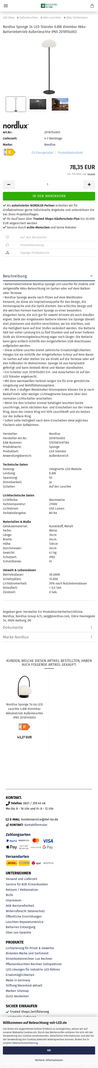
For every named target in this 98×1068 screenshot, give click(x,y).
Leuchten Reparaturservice (25, 922)
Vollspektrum (52, 964)
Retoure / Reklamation (22, 890)
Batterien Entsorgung (20, 927)
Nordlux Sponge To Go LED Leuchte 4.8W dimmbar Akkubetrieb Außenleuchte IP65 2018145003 (24, 711)
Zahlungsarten (18, 834)
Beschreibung (15, 276)
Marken (11, 991)
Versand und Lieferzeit (21, 879)
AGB (8, 906)
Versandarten (17, 856)
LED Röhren (52, 969)
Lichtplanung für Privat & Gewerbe (30, 948)
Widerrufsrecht (16, 911)
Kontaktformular (35, 825)
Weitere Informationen (49, 1060)
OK (49, 1050)
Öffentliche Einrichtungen (24, 916)
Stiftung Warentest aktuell (24, 985)
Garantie (25, 932)
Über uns (12, 932)
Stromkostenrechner (20, 959)
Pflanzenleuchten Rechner (24, 964)
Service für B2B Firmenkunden (27, 884)
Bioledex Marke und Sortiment (27, 953)
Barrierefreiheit (23, 906)
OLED (9, 996)
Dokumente (13, 627)
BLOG (9, 895)
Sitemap (23, 991)
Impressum (13, 900)
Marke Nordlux (16, 637)
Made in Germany (18, 980)
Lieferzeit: (10, 138)
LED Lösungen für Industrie (24, 969)
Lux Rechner (43, 959)
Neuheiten (21, 996)
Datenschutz (36, 911)
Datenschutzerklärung (25, 1042)
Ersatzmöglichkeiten (20, 975)
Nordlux (49, 144)
